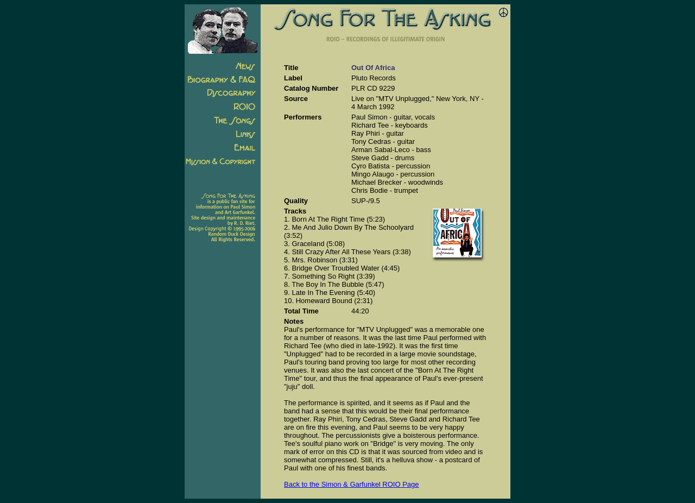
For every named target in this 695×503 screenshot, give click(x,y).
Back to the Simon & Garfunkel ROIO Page (351, 484)
